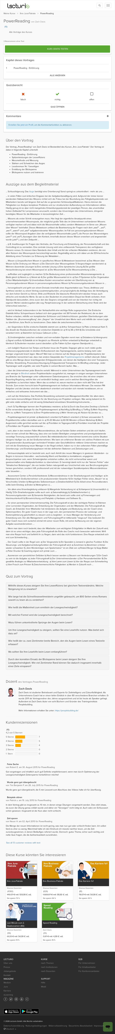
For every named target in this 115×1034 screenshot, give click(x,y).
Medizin (7, 982)
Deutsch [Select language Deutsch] (10, 1029)
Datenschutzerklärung (14, 1026)
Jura (6, 986)
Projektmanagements (74, 357)
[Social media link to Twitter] (11, 999)
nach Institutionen (49, 967)
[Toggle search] (100, 5)
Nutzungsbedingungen (36, 1026)
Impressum (99, 1026)
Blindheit (25, 373)
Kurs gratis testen (57, 49)
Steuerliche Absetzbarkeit (80, 1026)
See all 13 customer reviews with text (23, 842)
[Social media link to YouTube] (22, 999)
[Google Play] (30, 1011)
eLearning (8, 995)
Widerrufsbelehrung (58, 1026)
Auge (31, 191)
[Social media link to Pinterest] (16, 999)
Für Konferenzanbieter (88, 971)
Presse (7, 967)
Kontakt (7, 975)
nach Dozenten (48, 971)
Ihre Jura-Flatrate (28, 13)
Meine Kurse (9, 13)
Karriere (7, 990)
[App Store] (12, 1011)
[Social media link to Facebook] (5, 999)
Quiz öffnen (57, 107)
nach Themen (47, 963)
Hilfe (43, 982)
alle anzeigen (57, 75)
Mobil (43, 986)
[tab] (57, 587)
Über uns (8, 963)
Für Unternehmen (86, 963)
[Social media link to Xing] (27, 999)
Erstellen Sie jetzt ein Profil (21, 125)
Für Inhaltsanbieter (87, 967)
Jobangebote (10, 971)
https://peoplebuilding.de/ (66, 710)
